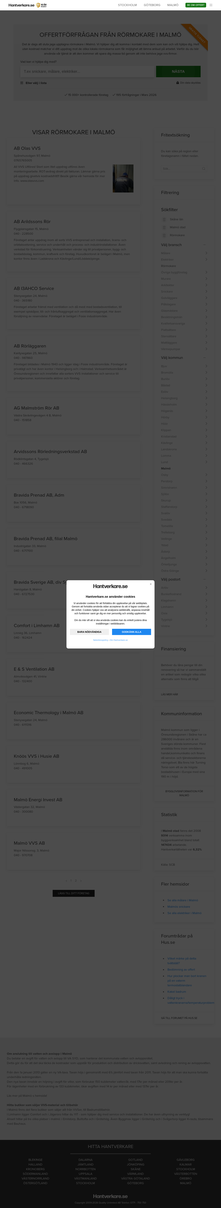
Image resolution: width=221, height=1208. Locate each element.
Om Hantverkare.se (119, 640)
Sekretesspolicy (100, 640)
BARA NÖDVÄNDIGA (89, 632)
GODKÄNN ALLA (131, 632)
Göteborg (152, 5)
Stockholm (127, 5)
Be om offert (195, 5)
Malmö (173, 5)
